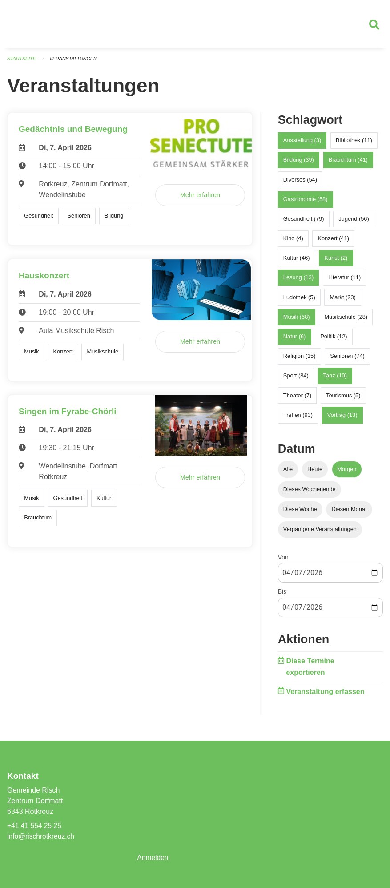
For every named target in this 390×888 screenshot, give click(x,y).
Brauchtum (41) (348, 163)
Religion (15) (299, 359)
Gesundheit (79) (303, 222)
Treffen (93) (298, 418)
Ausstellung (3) (302, 143)
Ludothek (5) (299, 300)
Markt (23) (343, 300)
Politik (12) (333, 340)
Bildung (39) (298, 163)
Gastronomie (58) (305, 202)
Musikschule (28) (345, 320)
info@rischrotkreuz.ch (41, 836)
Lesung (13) (298, 281)
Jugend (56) (353, 222)
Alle (288, 472)
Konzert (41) (333, 241)
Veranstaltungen (74, 62)
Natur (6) (294, 340)
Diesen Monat (349, 512)
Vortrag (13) (342, 418)
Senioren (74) (347, 359)
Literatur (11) (344, 281)
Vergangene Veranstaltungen (320, 532)
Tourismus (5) (343, 398)
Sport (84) (296, 379)
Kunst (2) (335, 261)
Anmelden (153, 857)
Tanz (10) (335, 379)
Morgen (346, 472)
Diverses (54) (300, 182)
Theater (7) (297, 398)
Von (283, 560)
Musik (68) (296, 320)
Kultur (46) (296, 261)
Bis (282, 595)
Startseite (22, 62)
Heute (314, 472)
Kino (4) (293, 241)
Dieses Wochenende (309, 492)
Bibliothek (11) (354, 143)
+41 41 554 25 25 (35, 825)
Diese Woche (300, 512)
